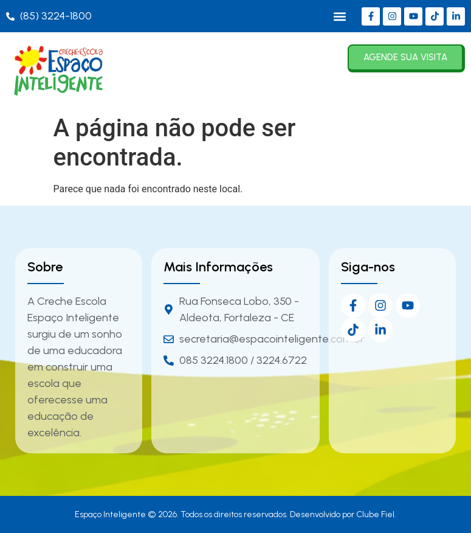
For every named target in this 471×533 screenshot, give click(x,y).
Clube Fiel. (376, 514)
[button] (339, 16)
